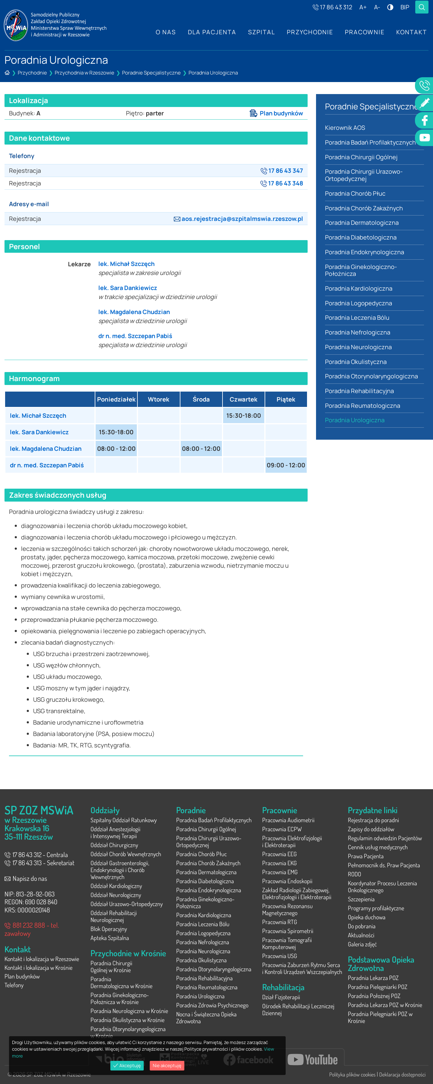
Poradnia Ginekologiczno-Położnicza (361, 271)
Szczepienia (361, 899)
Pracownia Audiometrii (288, 820)
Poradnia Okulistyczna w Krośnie (127, 1020)
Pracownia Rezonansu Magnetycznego (287, 909)
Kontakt (411, 32)
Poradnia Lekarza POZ (373, 978)
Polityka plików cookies (352, 1074)
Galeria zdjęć (362, 944)
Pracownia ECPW (282, 829)
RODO (354, 874)
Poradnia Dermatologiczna (362, 223)
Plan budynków (275, 113)
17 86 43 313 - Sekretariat (39, 862)
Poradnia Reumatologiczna (362, 407)
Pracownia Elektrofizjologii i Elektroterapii (292, 841)
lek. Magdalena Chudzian (135, 312)
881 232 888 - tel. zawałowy (32, 929)
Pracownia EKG (279, 863)
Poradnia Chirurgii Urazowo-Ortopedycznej (364, 175)
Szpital (260, 32)
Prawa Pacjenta (366, 856)
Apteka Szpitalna (110, 938)
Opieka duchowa (366, 917)
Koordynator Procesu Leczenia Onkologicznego (382, 886)
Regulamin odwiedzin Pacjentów (385, 838)
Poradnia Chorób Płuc (355, 194)
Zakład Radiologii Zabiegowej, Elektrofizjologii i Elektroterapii (296, 893)
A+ (363, 7)
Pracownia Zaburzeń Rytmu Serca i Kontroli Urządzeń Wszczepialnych (302, 968)
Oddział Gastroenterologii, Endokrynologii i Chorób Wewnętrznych (120, 870)
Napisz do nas (26, 878)
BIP (405, 7)
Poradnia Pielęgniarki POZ (377, 987)
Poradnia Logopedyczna (358, 304)
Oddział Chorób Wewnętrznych (126, 854)
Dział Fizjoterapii (281, 997)
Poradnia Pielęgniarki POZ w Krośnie (380, 1017)
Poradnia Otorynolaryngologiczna (372, 378)
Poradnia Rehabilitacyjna (359, 392)
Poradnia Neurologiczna (358, 348)
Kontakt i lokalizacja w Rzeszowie (42, 959)
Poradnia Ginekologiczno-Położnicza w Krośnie (120, 998)
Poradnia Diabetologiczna (361, 238)
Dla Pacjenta (211, 32)
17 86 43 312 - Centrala (36, 854)
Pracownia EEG (279, 854)
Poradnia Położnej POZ (374, 996)
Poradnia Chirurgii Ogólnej (361, 157)
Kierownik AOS (345, 128)
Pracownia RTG (279, 922)
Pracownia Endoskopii (287, 881)
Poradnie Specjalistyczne (151, 72)
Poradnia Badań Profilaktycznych (370, 142)
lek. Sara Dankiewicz (128, 288)
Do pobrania (362, 926)
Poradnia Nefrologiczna (357, 333)
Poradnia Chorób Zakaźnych (364, 208)
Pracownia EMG (280, 872)
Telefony (14, 986)
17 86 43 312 (332, 7)
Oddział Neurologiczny (116, 895)
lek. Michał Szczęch (127, 264)
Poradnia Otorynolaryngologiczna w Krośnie (128, 1032)
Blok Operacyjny (109, 929)
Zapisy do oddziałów (371, 829)
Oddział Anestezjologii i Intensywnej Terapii (115, 832)
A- (377, 7)
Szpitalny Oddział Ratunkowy (124, 820)
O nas (165, 32)
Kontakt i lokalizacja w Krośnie (38, 968)
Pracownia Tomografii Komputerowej (287, 943)
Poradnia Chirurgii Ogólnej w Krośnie (111, 966)
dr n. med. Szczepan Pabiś (136, 336)
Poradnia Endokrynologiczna (364, 253)
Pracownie (364, 32)
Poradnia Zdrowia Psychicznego (212, 1005)
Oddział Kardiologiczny (116, 886)
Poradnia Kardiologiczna (358, 289)
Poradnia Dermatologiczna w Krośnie (121, 982)
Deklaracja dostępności (402, 1074)
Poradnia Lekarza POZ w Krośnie (385, 1005)
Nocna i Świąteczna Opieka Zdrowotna (206, 1017)
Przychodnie (309, 32)
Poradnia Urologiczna (213, 72)
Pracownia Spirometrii (287, 931)
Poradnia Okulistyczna (356, 363)
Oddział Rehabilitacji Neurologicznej (114, 916)
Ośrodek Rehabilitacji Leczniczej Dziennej (298, 1009)
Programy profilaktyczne (376, 908)
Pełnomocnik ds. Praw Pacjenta (384, 865)
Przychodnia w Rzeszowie (84, 72)
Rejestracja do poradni (373, 820)
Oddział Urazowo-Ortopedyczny (127, 904)
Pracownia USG (279, 956)
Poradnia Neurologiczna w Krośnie (129, 1011)
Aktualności (361, 935)
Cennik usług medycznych (378, 847)
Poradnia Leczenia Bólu (357, 319)
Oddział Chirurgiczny (114, 845)
